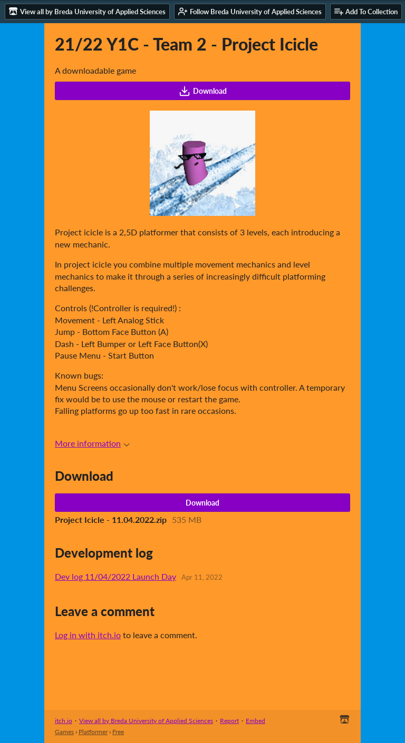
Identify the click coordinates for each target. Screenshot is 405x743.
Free (118, 732)
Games (64, 732)
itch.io (63, 721)
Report (229, 721)
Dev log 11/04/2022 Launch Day (115, 576)
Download (203, 91)
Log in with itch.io (88, 635)
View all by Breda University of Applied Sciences (146, 721)
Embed (255, 721)
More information (92, 443)
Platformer (93, 732)
